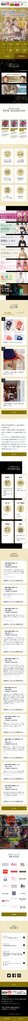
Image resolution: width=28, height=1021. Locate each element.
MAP (25, 999)
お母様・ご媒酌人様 (21, 490)
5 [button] (14, 39)
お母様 (18, 514)
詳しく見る (14, 412)
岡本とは (14, 454)
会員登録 (17, 4)
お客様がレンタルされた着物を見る (13, 580)
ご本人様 (19, 488)
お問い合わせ (21, 1018)
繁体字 (16, 2)
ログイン (12, 4)
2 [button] (11, 38)
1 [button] (5, 38)
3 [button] (17, 38)
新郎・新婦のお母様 (8, 488)
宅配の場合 (20, 313)
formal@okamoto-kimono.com (10, 1003)
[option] (14, 24)
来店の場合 (7, 313)
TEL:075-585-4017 (10, 1007)
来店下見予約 (7, 1018)
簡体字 (20, 2)
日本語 (11, 2)
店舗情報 (14, 914)
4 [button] (23, 38)
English (25, 2)
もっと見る (14, 808)
